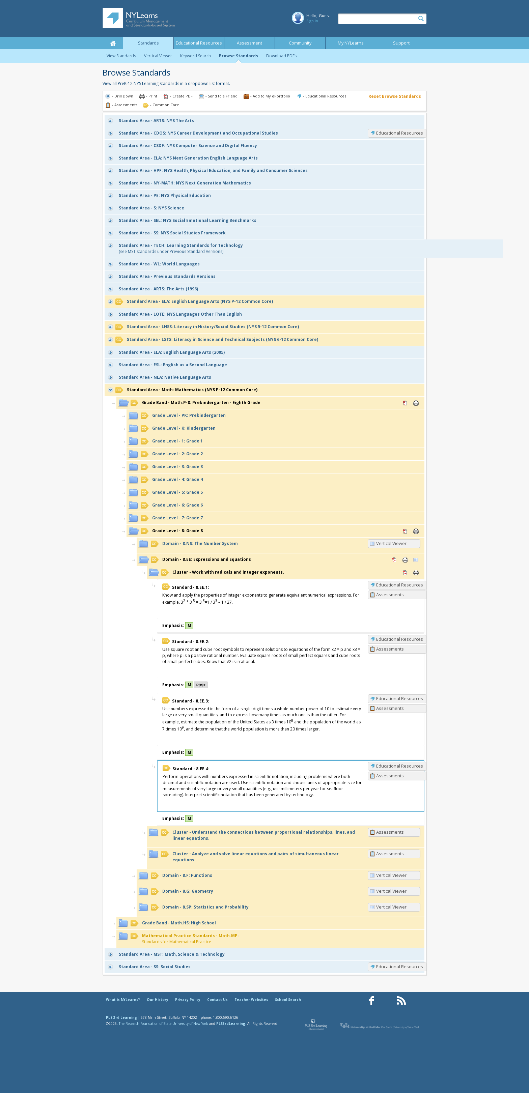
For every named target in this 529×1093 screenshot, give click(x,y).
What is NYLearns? (123, 999)
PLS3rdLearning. (231, 1023)
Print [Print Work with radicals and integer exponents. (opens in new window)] (416, 573)
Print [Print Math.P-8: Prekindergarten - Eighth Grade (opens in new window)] (416, 403)
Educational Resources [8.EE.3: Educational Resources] (399, 698)
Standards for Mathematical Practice (185, 939)
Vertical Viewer (158, 56)
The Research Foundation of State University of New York (163, 1023)
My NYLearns (351, 43)
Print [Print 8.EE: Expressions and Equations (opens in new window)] (405, 560)
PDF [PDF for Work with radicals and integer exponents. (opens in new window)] (405, 573)
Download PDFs (281, 56)
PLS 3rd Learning (121, 1017)
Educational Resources (199, 43)
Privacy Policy (187, 999)
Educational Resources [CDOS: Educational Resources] (399, 133)
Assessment (249, 43)
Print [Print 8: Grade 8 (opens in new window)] (416, 531)
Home (113, 43)
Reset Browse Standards (394, 96)
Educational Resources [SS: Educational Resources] (399, 966)
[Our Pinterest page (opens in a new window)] (386, 1001)
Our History (157, 999)
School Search (288, 999)
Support (401, 43)
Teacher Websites (251, 999)
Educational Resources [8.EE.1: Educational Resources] (399, 585)
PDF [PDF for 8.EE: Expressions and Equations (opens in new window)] (394, 560)
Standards (148, 43)
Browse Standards (238, 56)
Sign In (312, 20)
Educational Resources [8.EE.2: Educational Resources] (399, 639)
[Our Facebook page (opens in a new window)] (371, 1001)
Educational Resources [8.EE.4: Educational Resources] (399, 766)
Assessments (390, 595)
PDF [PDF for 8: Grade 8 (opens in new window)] (405, 531)
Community (300, 43)
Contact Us (217, 999)
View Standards (121, 56)
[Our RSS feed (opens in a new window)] (401, 1001)
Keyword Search (195, 56)
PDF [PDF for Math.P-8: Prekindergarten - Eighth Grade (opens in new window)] (405, 403)
